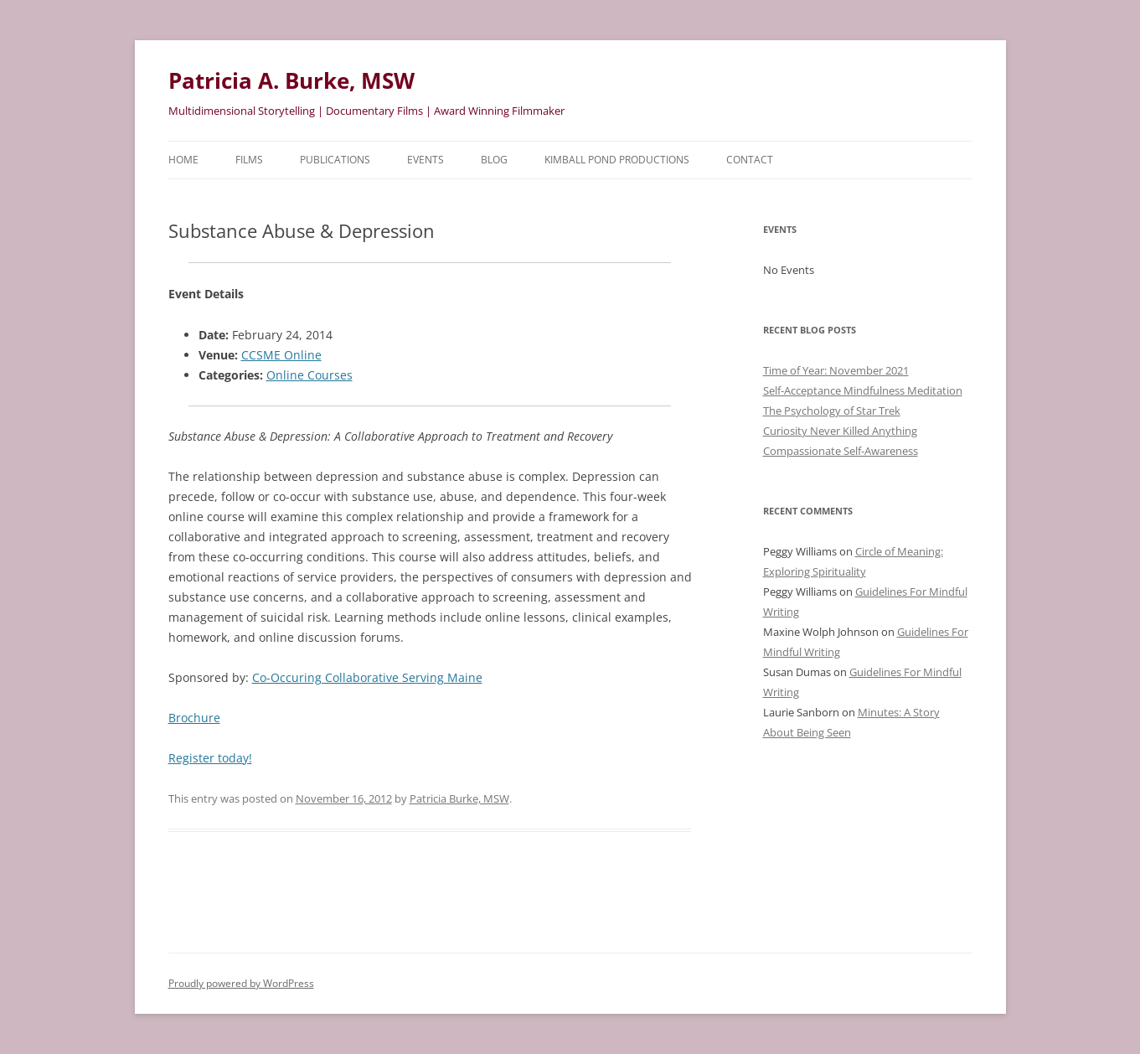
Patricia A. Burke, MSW (291, 80)
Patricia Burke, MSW (459, 798)
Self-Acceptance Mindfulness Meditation (862, 390)
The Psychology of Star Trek (831, 410)
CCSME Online (281, 355)
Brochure (194, 718)
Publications (335, 159)
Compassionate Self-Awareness (840, 450)
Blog (494, 159)
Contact (749, 159)
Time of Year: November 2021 (836, 370)
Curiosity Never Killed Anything (840, 430)
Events (425, 159)
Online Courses (309, 375)
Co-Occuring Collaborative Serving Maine (367, 677)
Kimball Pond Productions (616, 159)
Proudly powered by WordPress (241, 983)
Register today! (210, 758)
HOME (183, 159)
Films (249, 159)
